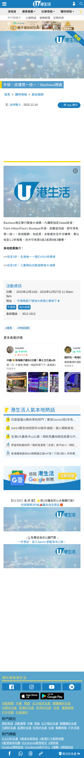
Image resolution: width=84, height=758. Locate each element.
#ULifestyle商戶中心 (37, 747)
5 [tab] (48, 25)
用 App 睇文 (71, 104)
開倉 (27, 703)
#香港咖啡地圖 (11, 743)
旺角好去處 (43, 708)
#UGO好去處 (10, 738)
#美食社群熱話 (29, 738)
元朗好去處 (9, 708)
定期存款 (58, 17)
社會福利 (22, 712)
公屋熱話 (31, 17)
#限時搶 (53, 743)
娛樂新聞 (45, 17)
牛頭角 (11, 307)
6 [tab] (51, 25)
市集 (19, 703)
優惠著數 (27, 11)
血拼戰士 (15, 104)
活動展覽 (8, 703)
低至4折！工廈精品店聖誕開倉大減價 (31, 265)
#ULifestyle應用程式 (34, 743)
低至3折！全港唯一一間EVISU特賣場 (31, 256)
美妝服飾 (38, 94)
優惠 (9, 328)
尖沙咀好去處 (41, 703)
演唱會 (12, 11)
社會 (56, 708)
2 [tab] (37, 25)
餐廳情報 (68, 708)
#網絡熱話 (66, 747)
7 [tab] (43, 30)
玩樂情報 (47, 11)
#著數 (55, 747)
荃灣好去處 (26, 708)
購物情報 (66, 11)
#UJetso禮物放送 (12, 747)
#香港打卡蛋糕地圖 (52, 738)
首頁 (7, 94)
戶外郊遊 (8, 712)
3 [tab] (41, 25)
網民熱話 (7, 723)
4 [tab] (44, 25)
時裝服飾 (24, 328)
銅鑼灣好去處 (62, 703)
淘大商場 (24, 307)
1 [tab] (34, 25)
